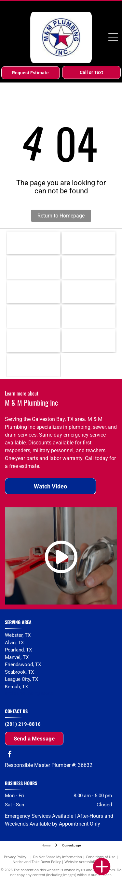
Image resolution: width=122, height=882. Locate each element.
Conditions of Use (100, 856)
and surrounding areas (29, 693)
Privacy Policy (15, 856)
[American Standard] (33, 340)
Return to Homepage (61, 216)
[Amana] (33, 365)
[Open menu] (113, 37)
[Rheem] (33, 243)
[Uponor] (88, 291)
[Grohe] (33, 316)
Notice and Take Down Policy (37, 861)
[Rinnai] (88, 243)
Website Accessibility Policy (86, 861)
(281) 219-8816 (23, 724)
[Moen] (88, 267)
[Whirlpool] (88, 340)
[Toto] (88, 316)
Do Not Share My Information (57, 856)
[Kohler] (33, 267)
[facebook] (10, 755)
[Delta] (33, 291)
